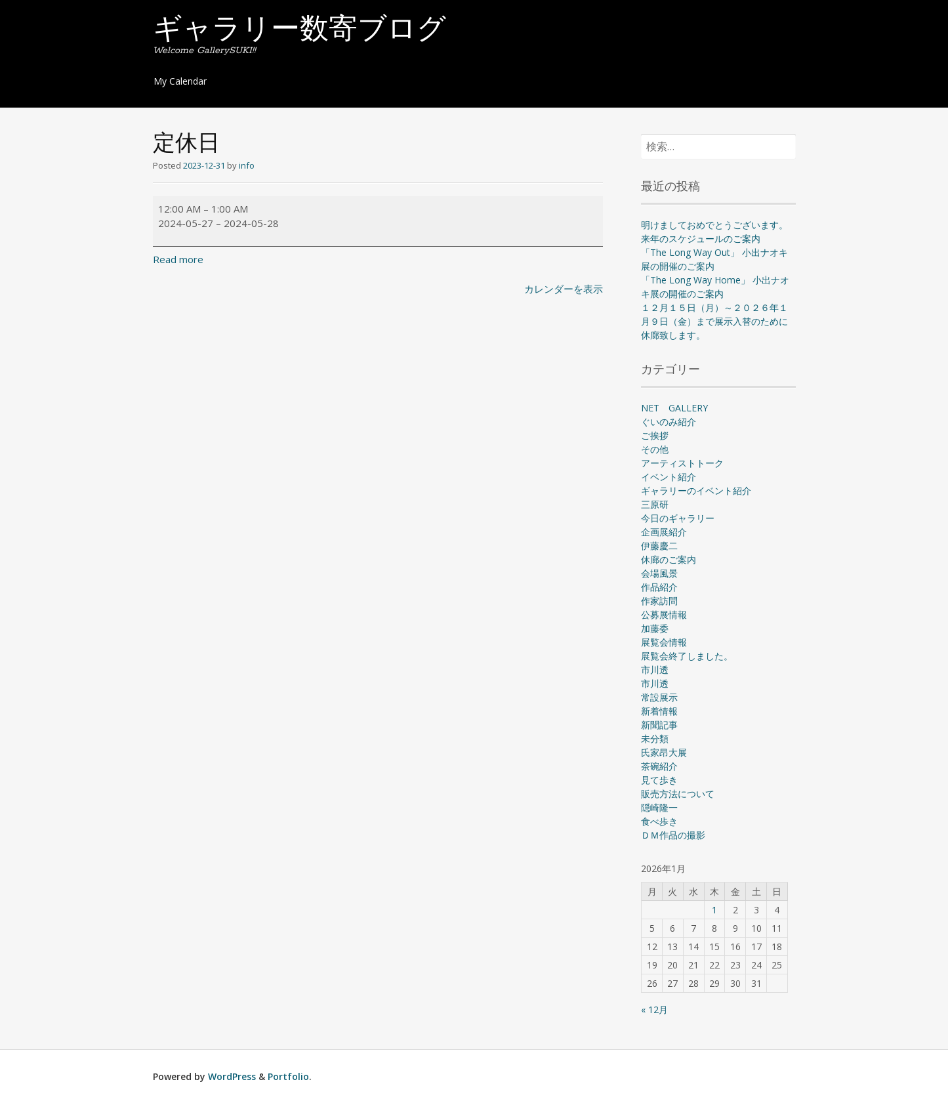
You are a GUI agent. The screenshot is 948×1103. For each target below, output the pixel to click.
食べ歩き (659, 821)
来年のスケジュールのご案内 (700, 238)
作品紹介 (659, 587)
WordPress (232, 1076)
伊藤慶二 (659, 545)
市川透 (655, 669)
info (247, 165)
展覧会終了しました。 (687, 656)
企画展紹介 (664, 532)
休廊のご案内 (668, 559)
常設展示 (659, 697)
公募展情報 (664, 614)
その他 (655, 449)
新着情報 (659, 711)
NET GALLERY (674, 408)
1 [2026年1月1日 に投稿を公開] (714, 910)
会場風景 (659, 573)
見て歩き (659, 780)
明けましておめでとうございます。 (714, 225)
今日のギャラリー (677, 518)
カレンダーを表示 (563, 288)
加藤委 (655, 628)
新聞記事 (659, 724)
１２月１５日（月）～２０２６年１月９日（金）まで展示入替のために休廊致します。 (714, 321)
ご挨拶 (655, 435)
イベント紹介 (668, 476)
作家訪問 (659, 600)
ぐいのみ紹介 (668, 421)
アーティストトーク (682, 463)
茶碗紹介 (659, 766)
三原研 (655, 504)
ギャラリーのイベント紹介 (696, 490)
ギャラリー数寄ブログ (299, 30)
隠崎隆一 (659, 807)
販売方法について (677, 793)
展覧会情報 (664, 642)
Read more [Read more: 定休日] (178, 259)
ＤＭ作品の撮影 (673, 835)
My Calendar (180, 81)
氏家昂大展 (664, 752)
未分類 (655, 738)
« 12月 (654, 1009)
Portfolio (288, 1076)
